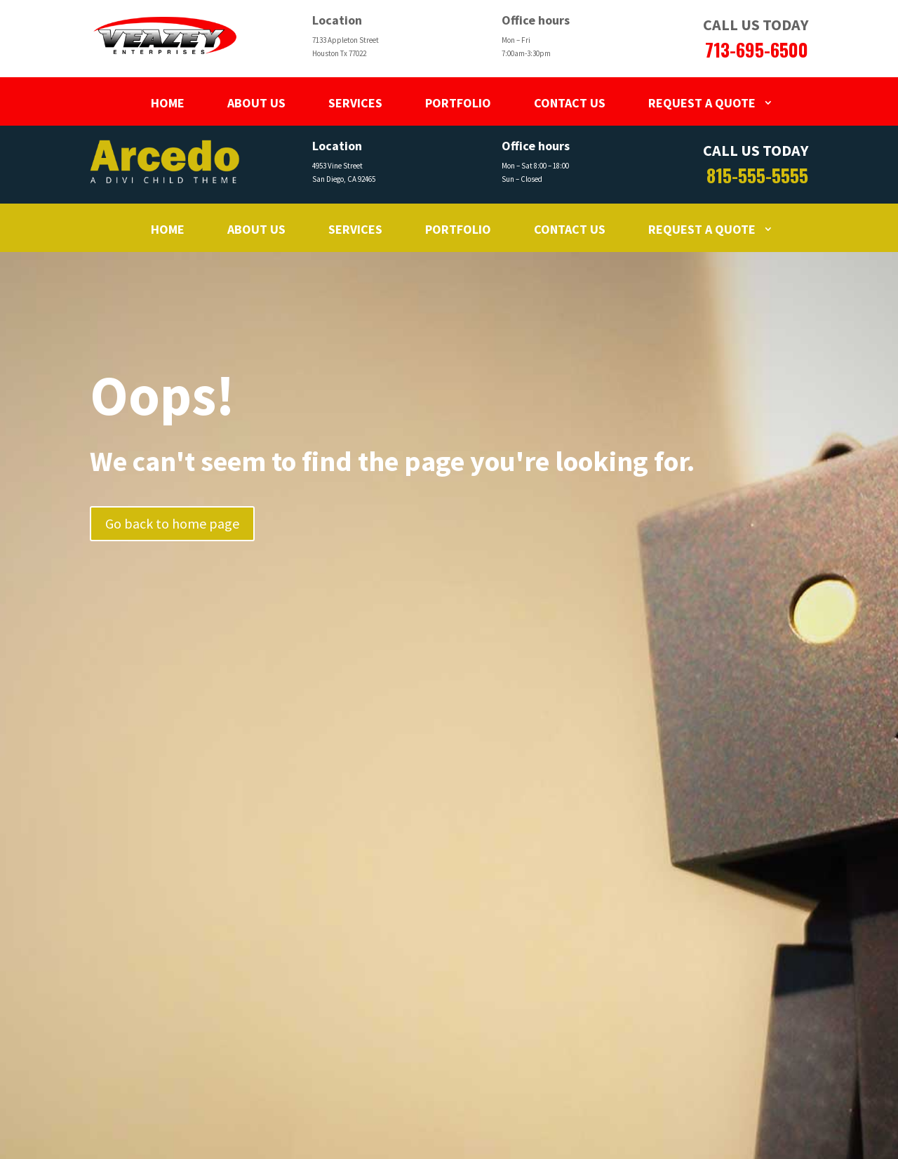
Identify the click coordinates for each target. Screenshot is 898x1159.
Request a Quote (702, 103)
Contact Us (569, 103)
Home (168, 103)
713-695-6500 (756, 49)
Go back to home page (172, 523)
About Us (256, 103)
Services (355, 103)
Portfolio (458, 103)
